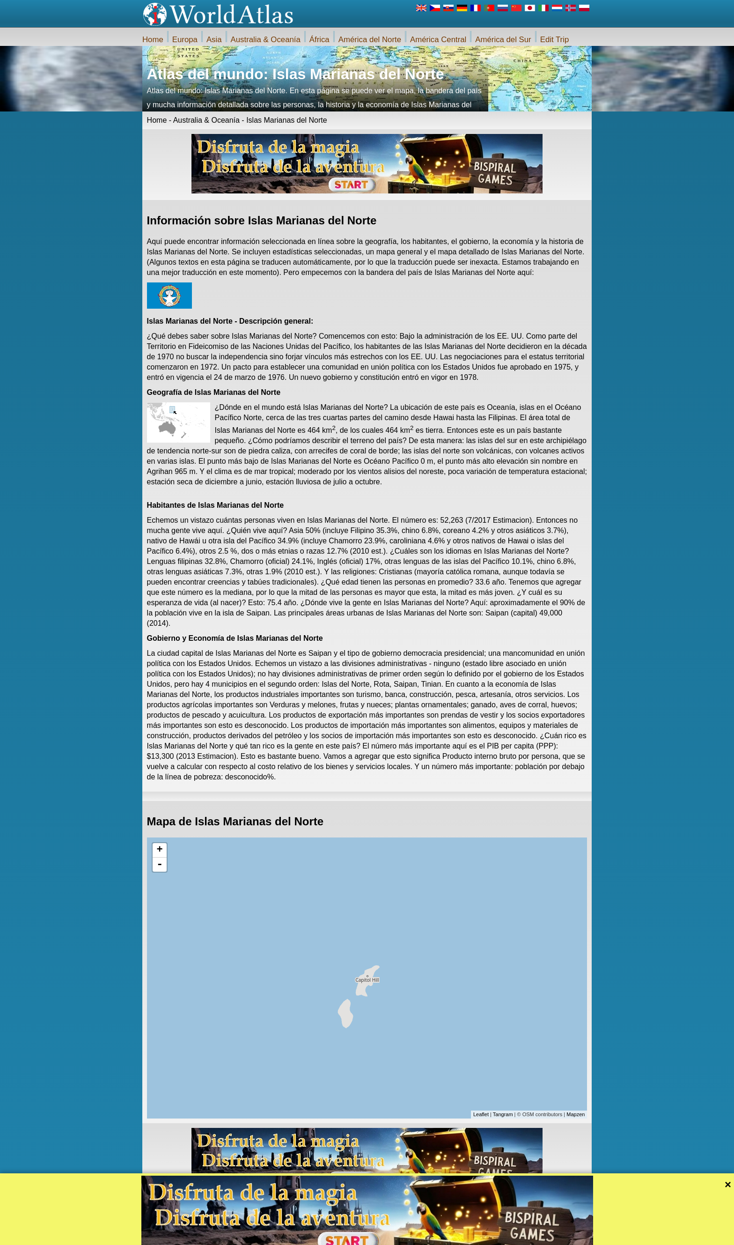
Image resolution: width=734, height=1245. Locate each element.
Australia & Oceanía (266, 39)
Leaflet (481, 1114)
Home (152, 39)
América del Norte (369, 39)
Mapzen (575, 1114)
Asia (214, 39)
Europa (185, 39)
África (319, 39)
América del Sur (503, 39)
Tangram (503, 1114)
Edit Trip (554, 39)
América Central (438, 39)
